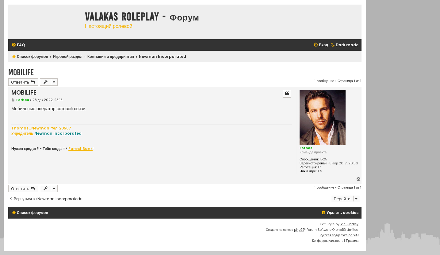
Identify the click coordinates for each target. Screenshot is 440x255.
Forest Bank (80, 148)
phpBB (299, 229)
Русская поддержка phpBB (338, 235)
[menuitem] (18, 45)
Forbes (306, 147)
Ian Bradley (349, 224)
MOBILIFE (21, 72)
